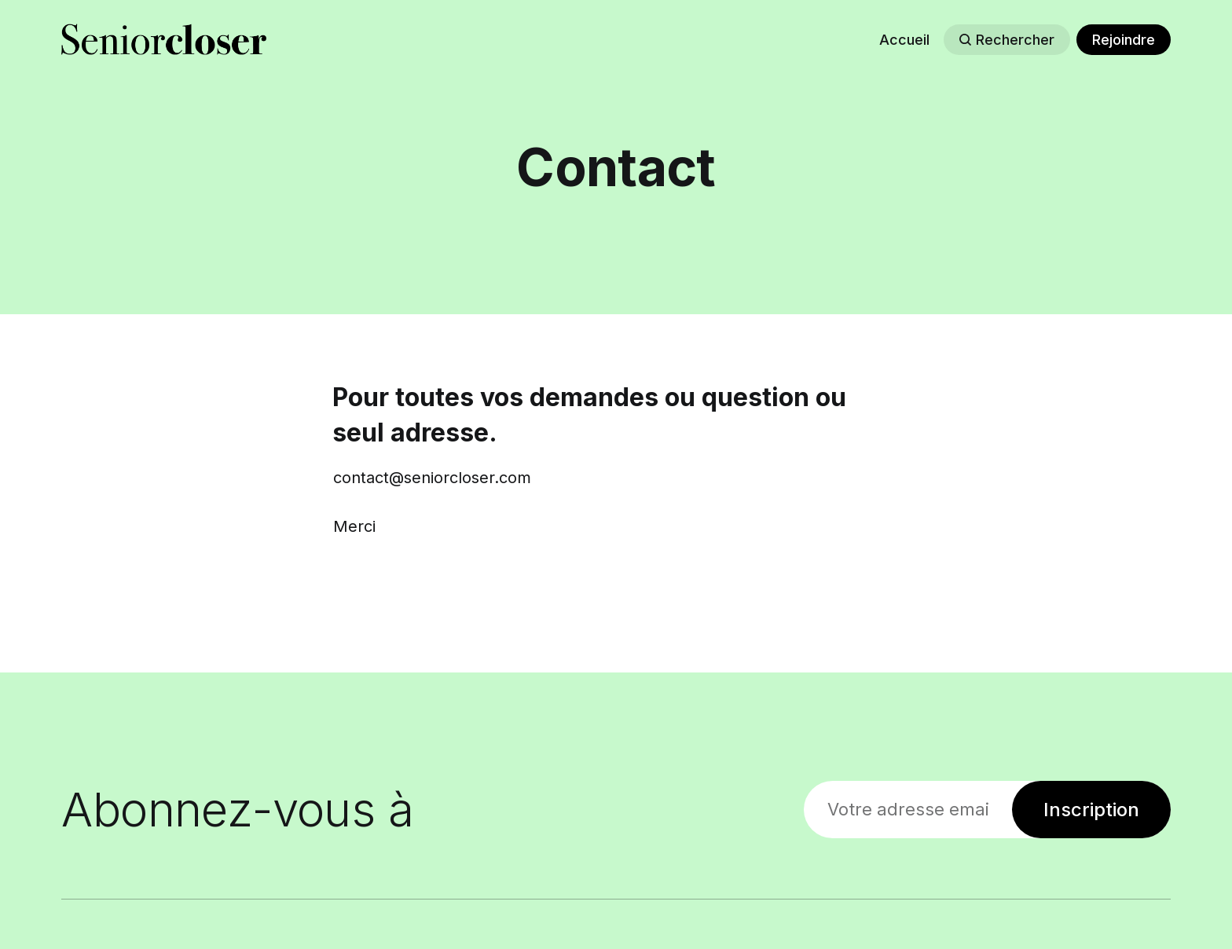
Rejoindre (1123, 39)
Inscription (1091, 809)
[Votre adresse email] (908, 809)
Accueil (904, 39)
